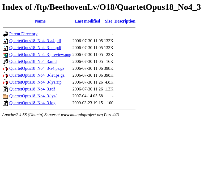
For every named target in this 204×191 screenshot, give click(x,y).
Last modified (87, 21)
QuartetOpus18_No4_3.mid (33, 61)
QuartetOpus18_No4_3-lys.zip (35, 82)
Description (124, 21)
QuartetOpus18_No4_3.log (32, 103)
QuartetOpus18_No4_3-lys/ (33, 96)
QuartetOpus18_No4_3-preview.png (40, 54)
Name (40, 21)
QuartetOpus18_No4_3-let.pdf (35, 47)
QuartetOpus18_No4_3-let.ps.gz (37, 75)
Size (108, 21)
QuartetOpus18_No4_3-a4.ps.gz (36, 68)
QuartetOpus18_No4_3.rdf (32, 89)
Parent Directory (23, 34)
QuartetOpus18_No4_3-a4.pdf (35, 40)
